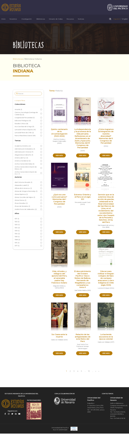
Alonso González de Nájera (25, 197)
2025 (59, 143)
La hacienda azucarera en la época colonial (106, 337)
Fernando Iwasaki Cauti (82, 202)
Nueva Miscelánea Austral (25, 136)
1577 (17, 246)
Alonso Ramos (20, 200)
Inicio (3, 19)
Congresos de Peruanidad (25, 118)
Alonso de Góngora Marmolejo (26, 192)
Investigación (26, 19)
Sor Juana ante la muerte (59, 336)
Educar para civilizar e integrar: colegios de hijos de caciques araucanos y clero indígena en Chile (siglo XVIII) (106, 278)
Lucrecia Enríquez (103, 288)
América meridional (23, 161)
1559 (17, 237)
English (125, 19)
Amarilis (18, 110)
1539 (17, 231)
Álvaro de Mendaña (22, 206)
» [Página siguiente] (95, 372)
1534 (17, 228)
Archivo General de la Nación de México (26, 168)
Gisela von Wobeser (57, 340)
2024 (106, 146)
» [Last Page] (98, 372)
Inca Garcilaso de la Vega (24, 127)
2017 (112, 342)
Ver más (59, 156)
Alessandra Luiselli (22, 185)
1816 (107, 227)
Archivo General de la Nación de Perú (26, 173)
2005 (82, 204)
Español (116, 19)
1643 (61, 288)
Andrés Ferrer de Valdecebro (26, 209)
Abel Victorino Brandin (23, 182)
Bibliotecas (40, 19)
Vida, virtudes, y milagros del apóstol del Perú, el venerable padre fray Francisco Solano (59, 277)
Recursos (70, 19)
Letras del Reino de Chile (24, 133)
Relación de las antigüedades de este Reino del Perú (82, 338)
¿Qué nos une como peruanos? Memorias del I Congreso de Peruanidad (59, 199)
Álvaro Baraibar (21, 204)
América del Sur (21, 158)
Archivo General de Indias (24, 164)
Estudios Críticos (21, 124)
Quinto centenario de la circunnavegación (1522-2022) (59, 132)
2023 (59, 207)
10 (89, 372)
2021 (65, 340)
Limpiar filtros (20, 101)
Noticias (81, 19)
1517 (17, 219)
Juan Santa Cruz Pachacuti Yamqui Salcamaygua (82, 347)
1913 (89, 291)
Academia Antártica (23, 146)
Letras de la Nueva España (25, 130)
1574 (17, 243)
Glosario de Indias (56, 19)
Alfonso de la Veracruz (23, 189)
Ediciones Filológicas (23, 121)
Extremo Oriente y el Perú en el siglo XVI (82, 197)
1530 (17, 225)
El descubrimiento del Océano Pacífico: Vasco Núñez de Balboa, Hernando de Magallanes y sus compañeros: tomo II (82, 280)
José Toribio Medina (81, 291)
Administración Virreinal (24, 152)
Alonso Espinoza (21, 194)
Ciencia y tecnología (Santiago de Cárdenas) (26, 114)
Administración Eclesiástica (25, 149)
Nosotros (13, 19)
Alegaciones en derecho (24, 155)
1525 (17, 222)
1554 (17, 234)
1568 (17, 240)
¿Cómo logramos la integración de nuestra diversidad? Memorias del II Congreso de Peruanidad (106, 136)
